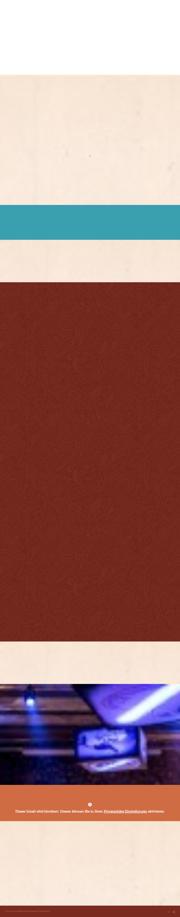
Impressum (32, 911)
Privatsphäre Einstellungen (125, 811)
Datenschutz (44, 911)
